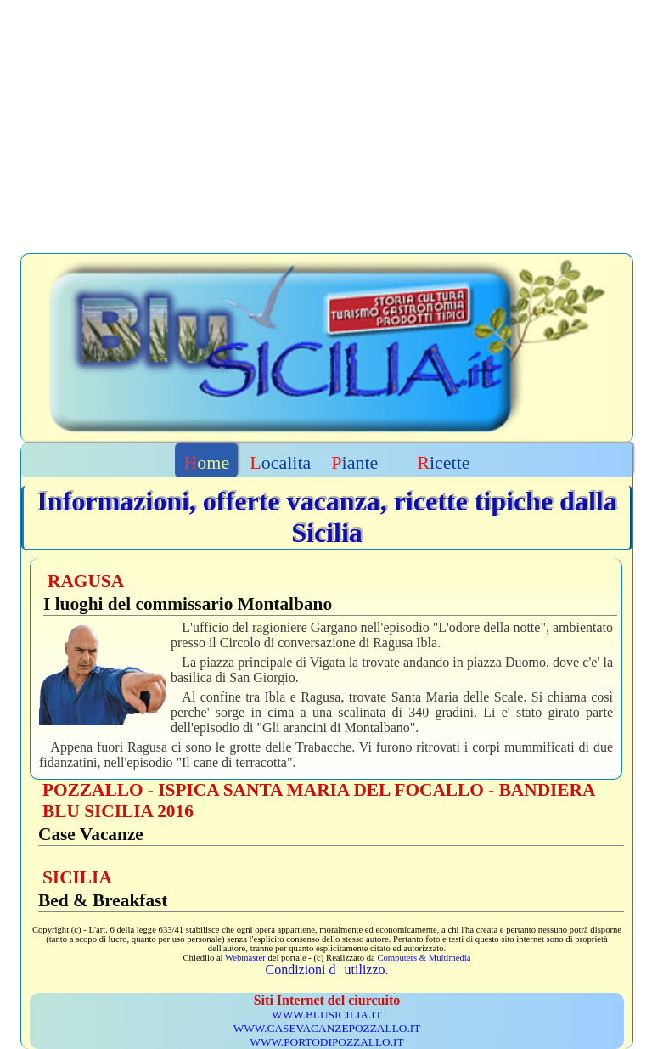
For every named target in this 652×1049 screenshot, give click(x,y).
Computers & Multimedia (423, 957)
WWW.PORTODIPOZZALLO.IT (326, 1041)
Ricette (443, 462)
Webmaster (245, 957)
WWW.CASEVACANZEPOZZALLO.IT (327, 1028)
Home (206, 462)
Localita (280, 462)
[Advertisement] (326, 134)
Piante (354, 462)
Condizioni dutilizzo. (326, 969)
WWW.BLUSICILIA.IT (327, 1014)
